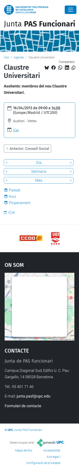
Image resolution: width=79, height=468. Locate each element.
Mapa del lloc (23, 450)
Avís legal (53, 456)
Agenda (19, 57)
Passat (14, 190)
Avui (12, 196)
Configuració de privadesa (43, 463)
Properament (20, 203)
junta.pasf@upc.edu (33, 396)
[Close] (70, 10)
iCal (16, 130)
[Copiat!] (73, 67)
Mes (38, 180)
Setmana (38, 171)
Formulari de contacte (23, 406)
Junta (39, 24)
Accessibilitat (51, 450)
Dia (39, 162)
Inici (6, 57)
